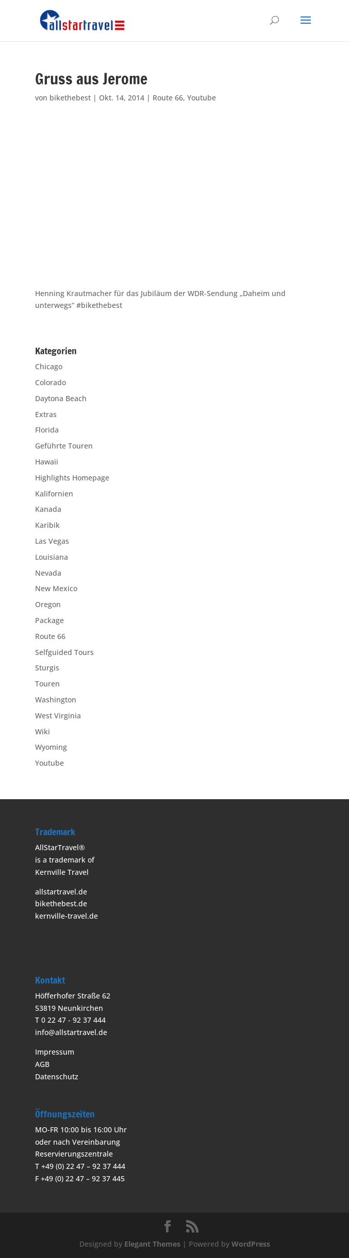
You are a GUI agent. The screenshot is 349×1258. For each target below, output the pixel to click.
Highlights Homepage (72, 477)
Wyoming (51, 747)
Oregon (48, 604)
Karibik (47, 525)
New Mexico (56, 588)
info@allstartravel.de (71, 1032)
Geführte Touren (64, 446)
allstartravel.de (61, 892)
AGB (42, 1064)
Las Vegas (52, 541)
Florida (47, 430)
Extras (46, 414)
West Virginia (58, 715)
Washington (55, 699)
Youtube (201, 97)
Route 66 (168, 97)
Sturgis (47, 668)
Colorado (50, 382)
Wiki (42, 731)
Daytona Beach (61, 398)
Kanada (48, 509)
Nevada (48, 573)
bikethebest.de (61, 903)
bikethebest (70, 97)
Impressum (54, 1052)
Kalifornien (54, 493)
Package (49, 620)
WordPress (250, 1244)
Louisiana (51, 557)
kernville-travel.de (66, 916)
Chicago (48, 366)
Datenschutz (56, 1076)
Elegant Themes (152, 1244)
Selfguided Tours (64, 652)
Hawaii (46, 462)
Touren (47, 683)
